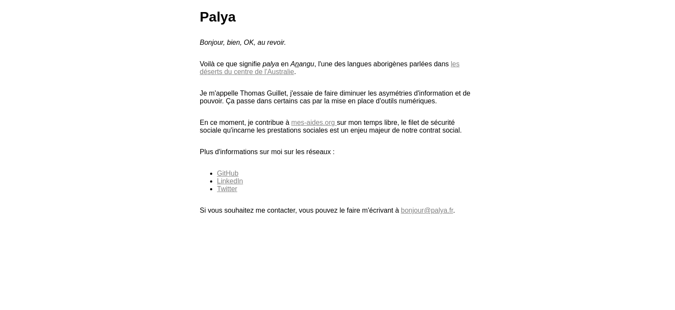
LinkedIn (230, 181)
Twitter (227, 188)
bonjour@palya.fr (427, 210)
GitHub (227, 173)
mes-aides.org (314, 122)
